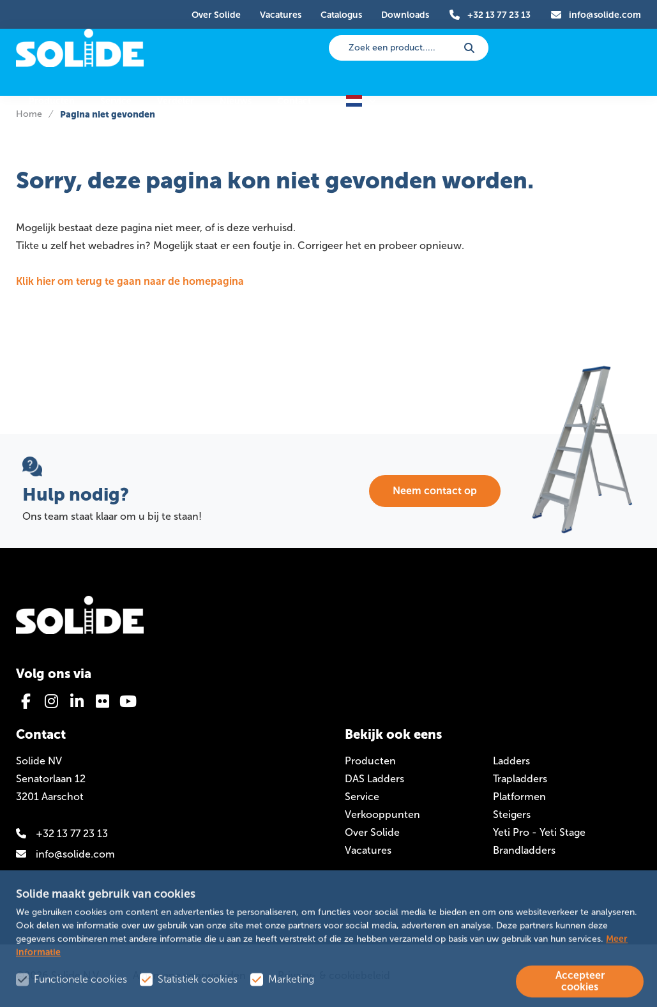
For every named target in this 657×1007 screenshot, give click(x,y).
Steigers (512, 814)
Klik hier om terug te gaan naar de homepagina (130, 281)
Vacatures (368, 850)
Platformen (519, 796)
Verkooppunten (382, 814)
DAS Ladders (374, 778)
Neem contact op (435, 490)
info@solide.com (65, 854)
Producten (370, 760)
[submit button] (469, 48)
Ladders (511, 760)
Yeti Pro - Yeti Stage (539, 832)
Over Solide (372, 832)
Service (362, 796)
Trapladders (520, 778)
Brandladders (524, 850)
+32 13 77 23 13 (62, 833)
